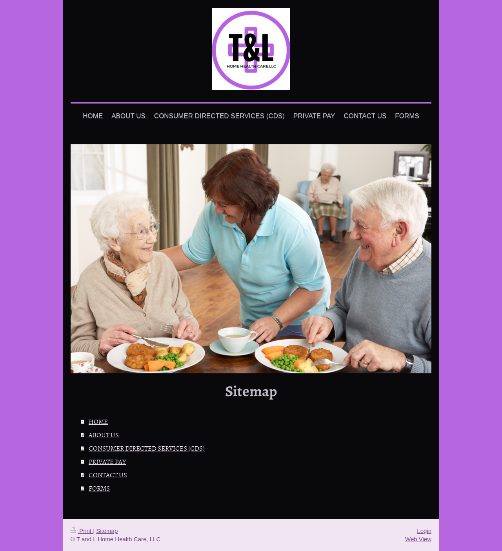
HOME (98, 421)
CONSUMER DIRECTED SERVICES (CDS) (147, 448)
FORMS (99, 488)
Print (82, 530)
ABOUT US (104, 434)
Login (424, 530)
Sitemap (107, 530)
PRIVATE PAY (107, 461)
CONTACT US (108, 474)
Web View (418, 539)
